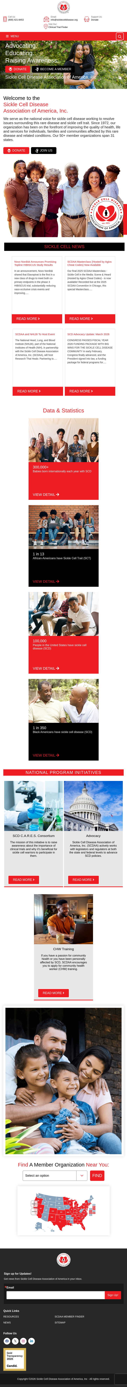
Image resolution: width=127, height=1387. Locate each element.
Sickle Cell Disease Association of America (59, 1379)
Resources (11, 1316)
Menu (12, 36)
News (7, 1322)
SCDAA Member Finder (69, 1316)
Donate (94, 19)
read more (28, 319)
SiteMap (60, 1322)
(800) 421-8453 (16, 19)
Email (10, 1287)
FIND (97, 1175)
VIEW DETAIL (46, 495)
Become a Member (53, 69)
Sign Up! (113, 1295)
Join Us (43, 151)
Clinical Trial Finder (58, 27)
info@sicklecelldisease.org (64, 19)
